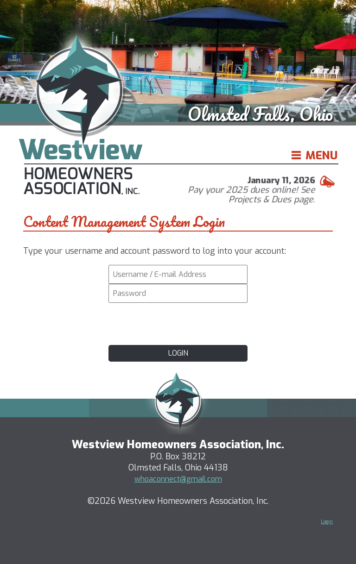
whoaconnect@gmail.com (178, 479)
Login (327, 522)
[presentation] (178, 323)
